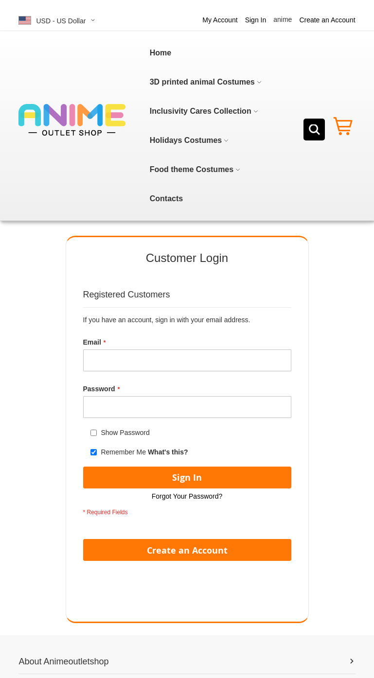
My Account (219, 20)
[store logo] (71, 120)
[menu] (207, 125)
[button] (58, 20)
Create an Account (327, 20)
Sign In (256, 20)
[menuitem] (160, 53)
